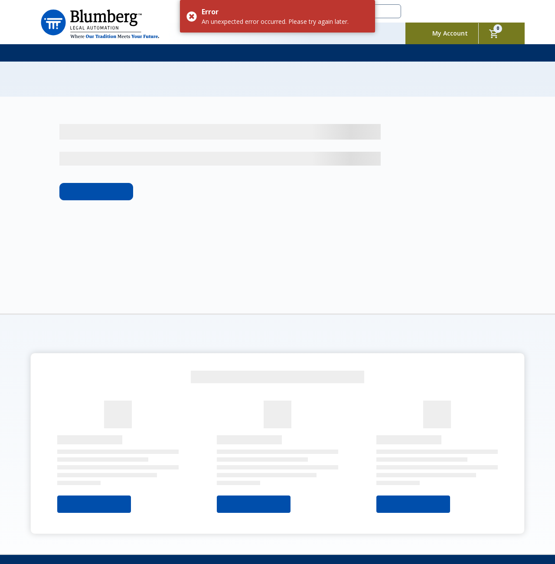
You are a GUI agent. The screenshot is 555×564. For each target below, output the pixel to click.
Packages (165, 508)
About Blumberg (64, 508)
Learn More (96, 130)
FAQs (244, 508)
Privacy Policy (284, 508)
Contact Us (208, 508)
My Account (450, 33)
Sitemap (79, 516)
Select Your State (94, 442)
